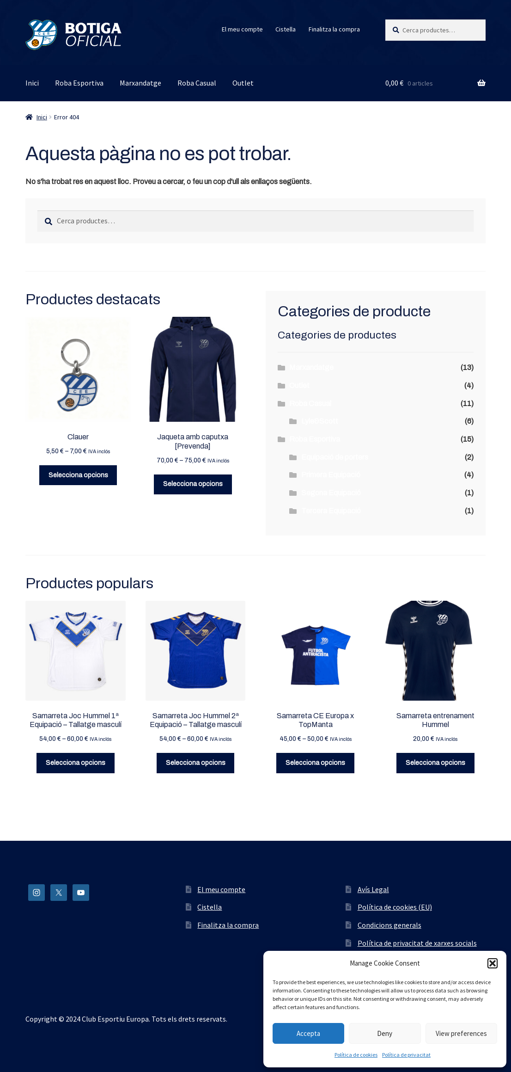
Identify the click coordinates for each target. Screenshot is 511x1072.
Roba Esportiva (79, 82)
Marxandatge (140, 82)
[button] (492, 963)
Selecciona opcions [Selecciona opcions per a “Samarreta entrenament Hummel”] (435, 762)
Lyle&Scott (319, 421)
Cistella (285, 29)
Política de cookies (356, 1054)
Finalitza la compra (334, 29)
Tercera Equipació (331, 511)
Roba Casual (196, 82)
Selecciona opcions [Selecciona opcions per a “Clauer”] (78, 475)
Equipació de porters (334, 457)
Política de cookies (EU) (395, 907)
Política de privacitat (406, 1054)
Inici (32, 82)
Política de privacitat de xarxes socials (417, 943)
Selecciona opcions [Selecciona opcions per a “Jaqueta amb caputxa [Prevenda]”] (193, 484)
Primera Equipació (330, 475)
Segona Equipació (331, 493)
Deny (384, 1033)
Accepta (308, 1033)
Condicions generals (389, 925)
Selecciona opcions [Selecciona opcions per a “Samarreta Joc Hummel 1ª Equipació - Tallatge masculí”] (75, 762)
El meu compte (242, 29)
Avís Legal (373, 889)
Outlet (243, 82)
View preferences (461, 1033)
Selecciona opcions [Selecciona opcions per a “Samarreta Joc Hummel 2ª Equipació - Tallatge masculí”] (195, 762)
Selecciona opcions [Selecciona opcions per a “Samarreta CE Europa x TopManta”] (315, 762)
